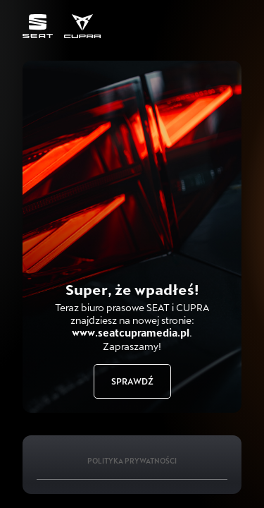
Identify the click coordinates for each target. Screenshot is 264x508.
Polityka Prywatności (132, 460)
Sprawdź (132, 381)
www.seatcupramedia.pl (130, 333)
